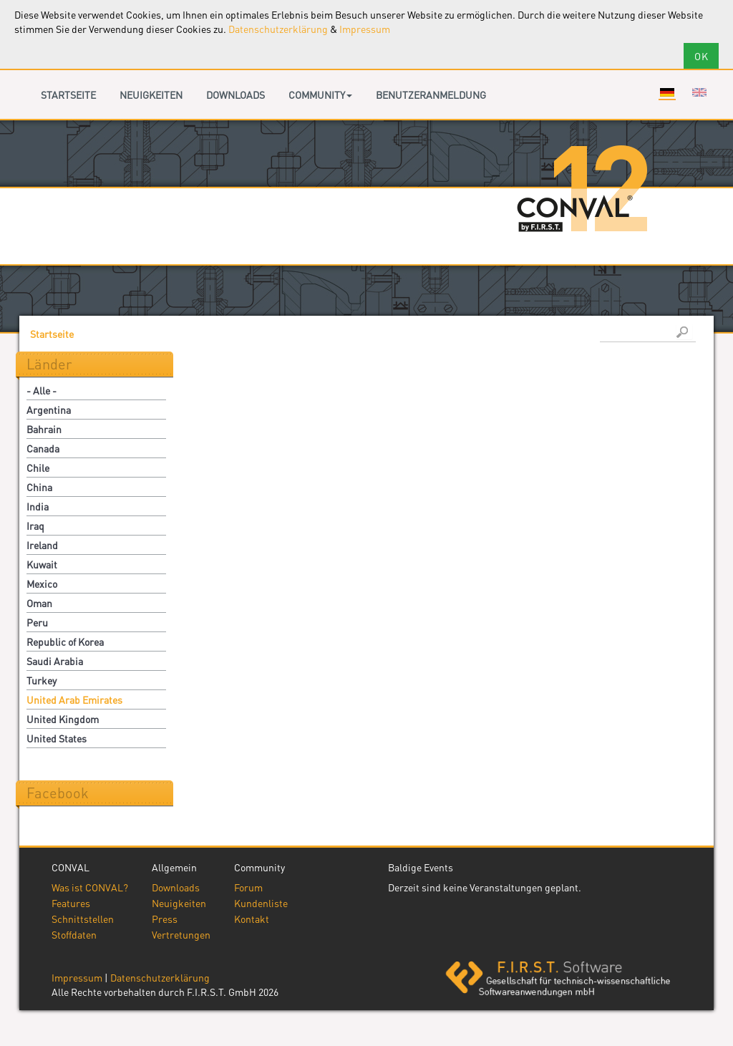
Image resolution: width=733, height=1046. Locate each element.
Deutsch (667, 92)
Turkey (41, 680)
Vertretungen (181, 934)
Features (71, 902)
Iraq (35, 525)
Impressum (364, 28)
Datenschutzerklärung (278, 28)
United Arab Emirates (74, 699)
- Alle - (41, 390)
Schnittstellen (83, 918)
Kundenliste (261, 902)
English (699, 92)
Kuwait (41, 564)
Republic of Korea (65, 641)
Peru (37, 622)
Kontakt (251, 918)
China (39, 486)
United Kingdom (62, 718)
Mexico (41, 583)
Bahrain (44, 428)
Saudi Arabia (54, 660)
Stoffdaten (74, 934)
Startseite (68, 94)
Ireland (42, 544)
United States (56, 738)
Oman (39, 602)
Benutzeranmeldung (431, 94)
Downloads (235, 94)
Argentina (48, 409)
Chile (37, 467)
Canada (42, 448)
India (37, 506)
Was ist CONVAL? (90, 887)
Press (165, 918)
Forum (248, 887)
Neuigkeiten (151, 94)
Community (320, 94)
